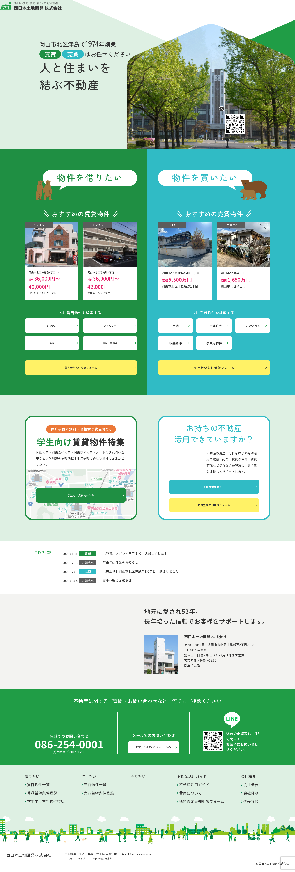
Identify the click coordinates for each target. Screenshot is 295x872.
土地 (175, 326)
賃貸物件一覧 (38, 784)
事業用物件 (214, 343)
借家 (52, 343)
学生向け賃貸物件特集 (81, 495)
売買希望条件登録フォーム (214, 368)
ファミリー (110, 326)
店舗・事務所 (110, 343)
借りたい (117, 9)
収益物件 (175, 343)
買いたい (136, 9)
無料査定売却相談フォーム (214, 503)
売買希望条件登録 (99, 793)
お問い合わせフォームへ (153, 747)
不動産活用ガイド (180, 9)
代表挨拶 (251, 801)
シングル (51, 326)
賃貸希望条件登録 (42, 793)
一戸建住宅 (214, 326)
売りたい (155, 9)
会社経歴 (251, 793)
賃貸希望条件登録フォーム (81, 368)
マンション (253, 326)
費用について (190, 793)
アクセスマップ (77, 858)
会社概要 (206, 9)
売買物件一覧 (95, 784)
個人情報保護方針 (102, 858)
